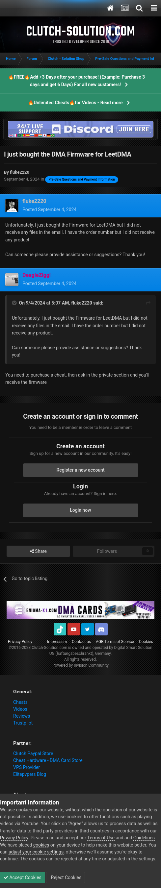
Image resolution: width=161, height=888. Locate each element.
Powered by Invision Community (80, 665)
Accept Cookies (22, 877)
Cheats (20, 702)
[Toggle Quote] (15, 303)
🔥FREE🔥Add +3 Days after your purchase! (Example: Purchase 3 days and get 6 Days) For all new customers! (76, 80)
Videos (20, 709)
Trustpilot (23, 723)
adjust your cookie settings (36, 851)
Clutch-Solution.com (49, 647)
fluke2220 (81, 303)
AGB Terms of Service (115, 641)
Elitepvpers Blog (29, 774)
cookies (41, 845)
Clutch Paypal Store (33, 753)
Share (38, 551)
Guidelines (144, 837)
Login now (80, 510)
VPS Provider (26, 767)
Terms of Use (101, 837)
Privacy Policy (20, 641)
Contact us (81, 641)
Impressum (57, 641)
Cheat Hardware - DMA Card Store (48, 760)
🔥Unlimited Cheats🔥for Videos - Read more (75, 102)
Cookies (146, 641)
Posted (49, 209)
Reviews (21, 716)
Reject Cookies (65, 877)
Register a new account (80, 470)
